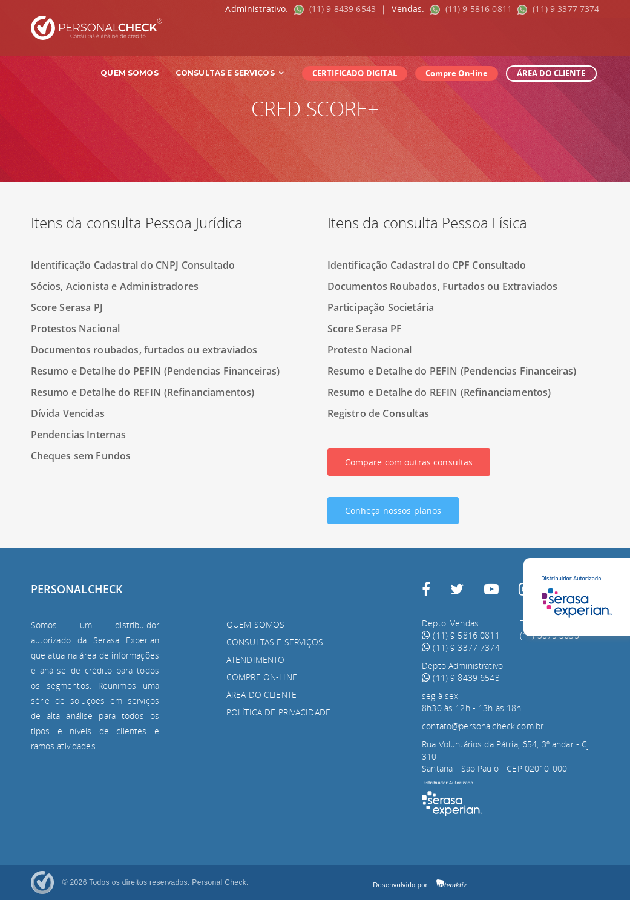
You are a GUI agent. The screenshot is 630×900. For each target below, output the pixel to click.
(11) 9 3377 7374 (558, 9)
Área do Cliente (261, 694)
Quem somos (255, 624)
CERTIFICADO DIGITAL (354, 73)
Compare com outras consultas (409, 462)
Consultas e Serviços (230, 72)
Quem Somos (129, 72)
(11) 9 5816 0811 (472, 9)
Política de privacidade (278, 712)
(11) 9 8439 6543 (336, 9)
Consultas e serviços (275, 642)
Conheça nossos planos (393, 510)
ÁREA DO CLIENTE (551, 73)
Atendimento (255, 659)
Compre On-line (456, 73)
